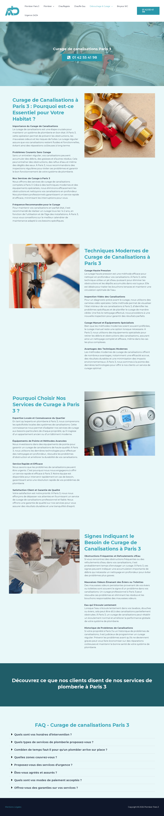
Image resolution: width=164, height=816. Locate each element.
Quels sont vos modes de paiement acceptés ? (48, 780)
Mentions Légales (13, 807)
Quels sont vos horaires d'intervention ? (43, 734)
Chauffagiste (62, 6)
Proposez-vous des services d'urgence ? (43, 764)
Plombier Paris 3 (31, 6)
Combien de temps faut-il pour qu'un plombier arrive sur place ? (60, 749)
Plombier (47, 6)
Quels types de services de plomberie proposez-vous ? (53, 742)
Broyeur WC (118, 6)
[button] (52, 6)
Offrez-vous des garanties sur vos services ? (46, 787)
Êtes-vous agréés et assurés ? (35, 772)
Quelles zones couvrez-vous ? (35, 757)
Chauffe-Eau (77, 6)
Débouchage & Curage (97, 6)
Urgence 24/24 (31, 15)
